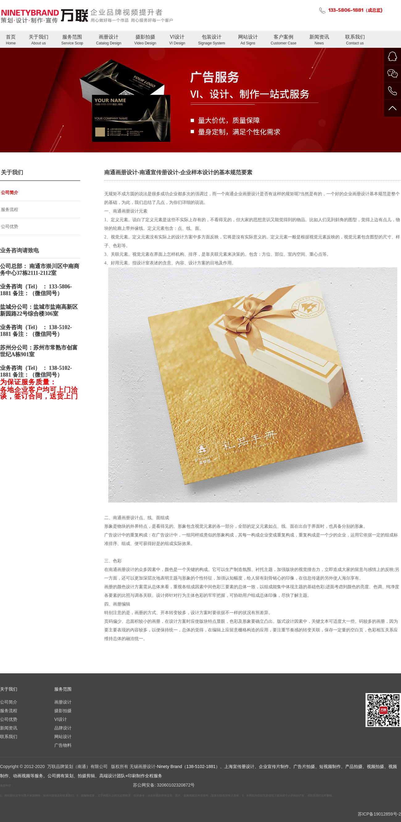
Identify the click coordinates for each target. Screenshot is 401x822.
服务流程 (9, 209)
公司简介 (9, 192)
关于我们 (38, 40)
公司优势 (9, 226)
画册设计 (108, 40)
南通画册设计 (126, 211)
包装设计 (211, 40)
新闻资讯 (319, 40)
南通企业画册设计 (242, 194)
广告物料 (63, 745)
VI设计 (177, 40)
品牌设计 (63, 727)
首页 (11, 40)
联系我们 (355, 40)
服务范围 (72, 40)
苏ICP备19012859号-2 (379, 814)
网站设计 (248, 40)
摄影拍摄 (145, 40)
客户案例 (283, 40)
